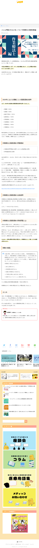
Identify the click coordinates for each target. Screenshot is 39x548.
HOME (19, 542)
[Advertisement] (19, 14)
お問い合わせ (18, 544)
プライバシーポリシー (10, 544)
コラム (9, 351)
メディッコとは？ (25, 544)
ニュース (32, 544)
